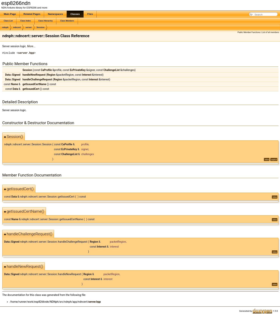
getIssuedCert (30, 88)
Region (51, 74)
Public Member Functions (248, 32)
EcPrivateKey (78, 70)
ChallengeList (111, 70)
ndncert (17, 27)
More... (31, 46)
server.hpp (26, 53)
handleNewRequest (34, 74)
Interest (87, 74)
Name (14, 84)
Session (40, 27)
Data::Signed (12, 74)
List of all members (270, 32)
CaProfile (46, 70)
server (29, 27)
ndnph (5, 27)
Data (15, 88)
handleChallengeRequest (37, 79)
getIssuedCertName (34, 84)
